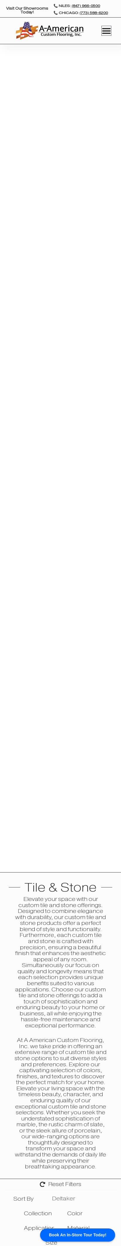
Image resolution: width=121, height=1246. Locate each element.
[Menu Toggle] (106, 31)
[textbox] (22, 1199)
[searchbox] (94, 1199)
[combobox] (25, 1199)
